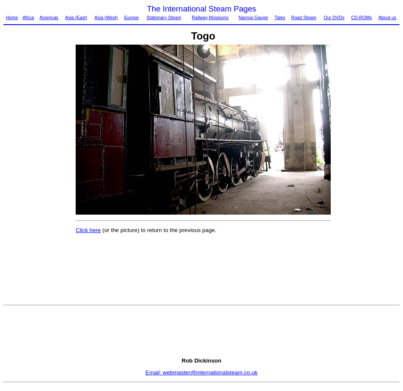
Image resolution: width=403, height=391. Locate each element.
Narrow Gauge (253, 17)
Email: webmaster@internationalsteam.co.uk (201, 372)
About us (387, 17)
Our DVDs (334, 17)
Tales (280, 17)
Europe (131, 17)
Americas (49, 17)
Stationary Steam (164, 17)
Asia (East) (76, 17)
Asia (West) (106, 17)
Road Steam (303, 17)
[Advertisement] (39, 172)
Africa (28, 17)
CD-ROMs (361, 17)
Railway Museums (210, 17)
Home (12, 17)
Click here (88, 230)
